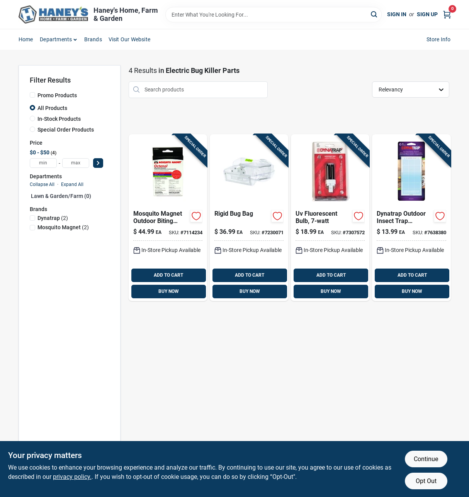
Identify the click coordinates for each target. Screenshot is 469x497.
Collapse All (42, 184)
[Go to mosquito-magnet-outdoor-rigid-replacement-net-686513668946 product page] (249, 217)
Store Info (439, 39)
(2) (52, 218)
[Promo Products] (32, 95)
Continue (426, 459)
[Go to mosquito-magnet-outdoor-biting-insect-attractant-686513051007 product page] (168, 217)
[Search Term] (273, 14)
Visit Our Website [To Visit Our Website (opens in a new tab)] (129, 39)
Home (26, 39)
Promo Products (57, 95)
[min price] (43, 163)
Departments (56, 39)
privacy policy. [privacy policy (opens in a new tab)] (72, 476)
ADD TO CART (168, 275)
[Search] (374, 14)
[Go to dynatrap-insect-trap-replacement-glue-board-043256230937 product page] (411, 217)
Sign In (396, 14)
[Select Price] (98, 163)
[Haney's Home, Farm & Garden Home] (53, 14)
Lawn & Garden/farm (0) (61, 196)
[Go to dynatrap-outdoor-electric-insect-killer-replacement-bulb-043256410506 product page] (330, 217)
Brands (93, 39)
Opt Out (426, 481)
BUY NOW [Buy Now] (168, 291)
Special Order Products (65, 130)
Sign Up (427, 14)
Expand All (72, 184)
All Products (52, 108)
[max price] (75, 163)
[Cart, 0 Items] (447, 14)
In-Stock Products (59, 119)
